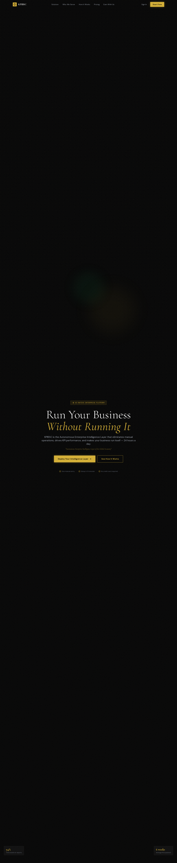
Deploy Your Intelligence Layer (74, 459)
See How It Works (110, 459)
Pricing (97, 4)
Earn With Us (108, 4)
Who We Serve (69, 4)
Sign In (144, 4)
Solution (55, 4)
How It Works (84, 4)
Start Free (157, 4)
